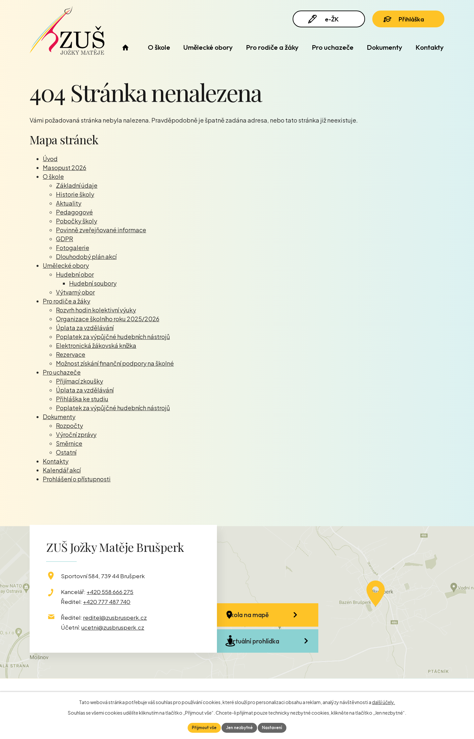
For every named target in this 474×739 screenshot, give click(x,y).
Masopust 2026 (64, 167)
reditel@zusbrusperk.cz (115, 617)
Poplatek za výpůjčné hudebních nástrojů (113, 336)
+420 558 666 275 (110, 591)
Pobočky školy (76, 221)
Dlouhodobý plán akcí (86, 256)
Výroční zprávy (76, 434)
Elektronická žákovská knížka (96, 345)
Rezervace (70, 354)
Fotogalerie (72, 247)
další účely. (383, 701)
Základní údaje (76, 185)
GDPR (64, 238)
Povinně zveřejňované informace (101, 230)
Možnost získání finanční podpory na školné (115, 363)
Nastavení (274, 727)
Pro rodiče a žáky (272, 47)
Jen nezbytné (239, 727)
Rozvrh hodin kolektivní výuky (96, 310)
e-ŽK (325, 20)
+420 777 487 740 (106, 601)
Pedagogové (74, 212)
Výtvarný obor (75, 292)
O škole (159, 47)
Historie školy (75, 194)
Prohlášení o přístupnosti (77, 479)
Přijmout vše (202, 727)
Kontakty (429, 47)
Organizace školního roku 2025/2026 (107, 319)
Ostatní (66, 452)
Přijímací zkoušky (79, 381)
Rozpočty (69, 425)
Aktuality (68, 203)
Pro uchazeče (333, 47)
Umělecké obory (208, 47)
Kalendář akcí (62, 470)
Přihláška (407, 20)
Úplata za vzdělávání (85, 327)
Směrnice (69, 443)
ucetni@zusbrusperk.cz (112, 627)
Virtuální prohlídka (267, 653)
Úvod (125, 47)
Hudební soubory (93, 283)
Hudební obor (75, 274)
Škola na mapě (262, 618)
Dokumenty (384, 47)
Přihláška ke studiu (82, 399)
